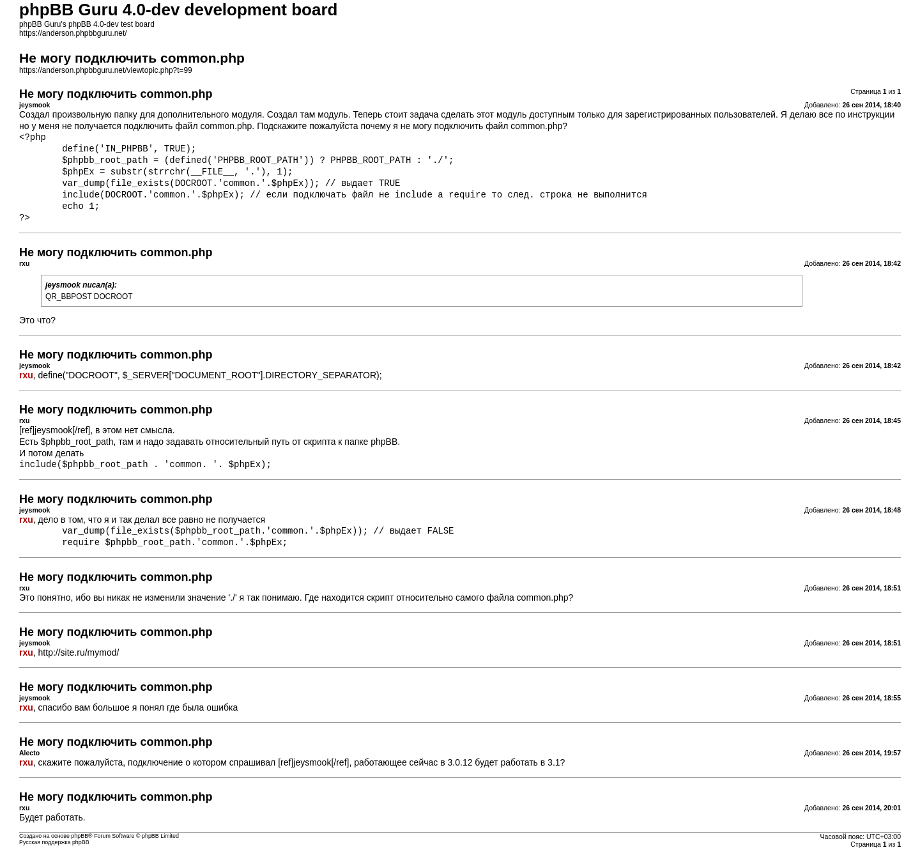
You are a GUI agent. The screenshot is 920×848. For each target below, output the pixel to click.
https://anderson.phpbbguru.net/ (73, 33)
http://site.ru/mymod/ (78, 652)
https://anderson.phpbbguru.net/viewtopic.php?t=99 (105, 70)
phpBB (79, 836)
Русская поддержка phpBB (54, 842)
